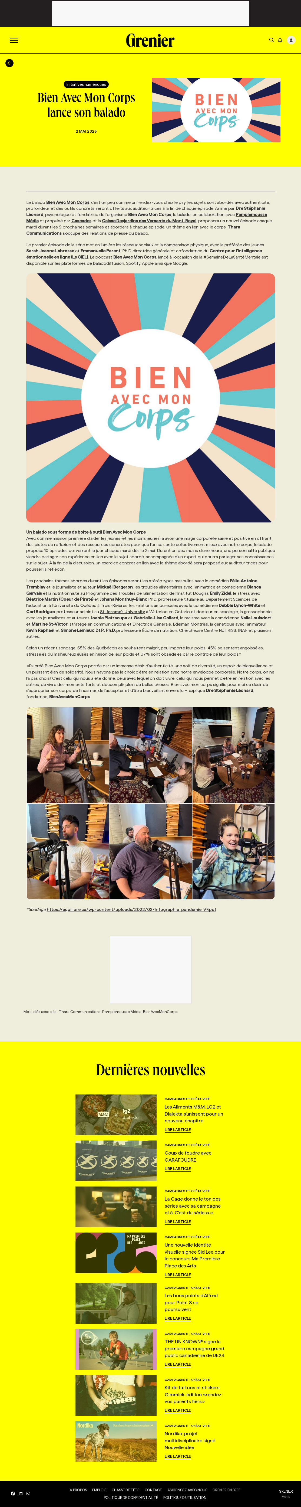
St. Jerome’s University (122, 611)
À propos (78, 1490)
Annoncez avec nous (187, 1490)
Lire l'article (178, 1129)
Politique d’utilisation (184, 1497)
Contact (153, 1490)
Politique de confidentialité (131, 1497)
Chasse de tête (125, 1490)
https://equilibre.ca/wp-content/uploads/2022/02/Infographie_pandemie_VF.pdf (131, 909)
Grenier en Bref (226, 1490)
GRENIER (286, 1491)
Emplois (99, 1490)
